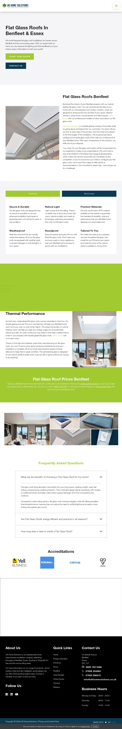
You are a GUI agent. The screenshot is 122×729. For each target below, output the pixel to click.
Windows (57, 663)
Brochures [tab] (89, 193)
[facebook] (8, 694)
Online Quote (58, 679)
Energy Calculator (60, 659)
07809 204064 (91, 671)
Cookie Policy (85, 726)
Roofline (56, 671)
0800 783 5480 (60, 386)
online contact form (103, 386)
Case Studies (58, 675)
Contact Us (16, 66)
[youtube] (17, 694)
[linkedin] (12, 694)
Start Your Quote (19, 56)
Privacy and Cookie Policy (48, 721)
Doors (55, 667)
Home (55, 655)
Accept (95, 726)
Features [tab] (33, 193)
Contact (56, 683)
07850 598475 (91, 675)
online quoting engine (89, 384)
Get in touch (58, 335)
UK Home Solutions (71, 126)
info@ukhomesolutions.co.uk (100, 679)
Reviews (56, 687)
